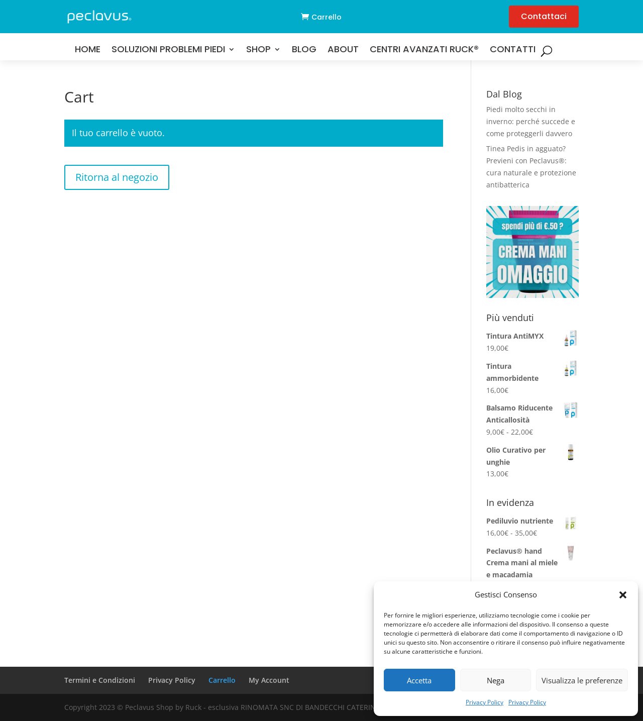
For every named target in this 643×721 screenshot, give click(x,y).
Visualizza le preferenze (582, 680)
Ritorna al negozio (116, 177)
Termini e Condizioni (99, 680)
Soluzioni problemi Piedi (168, 50)
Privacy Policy (484, 702)
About (343, 50)
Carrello (326, 17)
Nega (495, 680)
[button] (623, 595)
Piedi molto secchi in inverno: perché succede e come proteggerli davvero (530, 121)
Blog (304, 50)
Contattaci (544, 16)
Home (87, 50)
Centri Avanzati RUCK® (424, 50)
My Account (269, 680)
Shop (258, 50)
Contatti (512, 50)
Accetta (419, 680)
